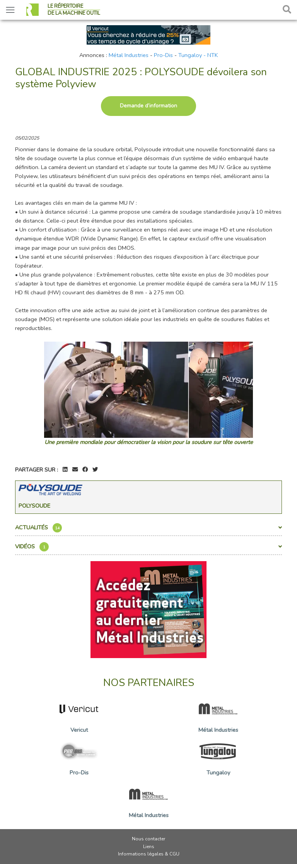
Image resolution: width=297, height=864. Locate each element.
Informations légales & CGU (148, 854)
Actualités (148, 527)
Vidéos (148, 546)
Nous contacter (148, 839)
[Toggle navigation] (10, 10)
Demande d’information (148, 105)
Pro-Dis (163, 55)
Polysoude (34, 506)
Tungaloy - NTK (198, 55)
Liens (148, 846)
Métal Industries (128, 55)
